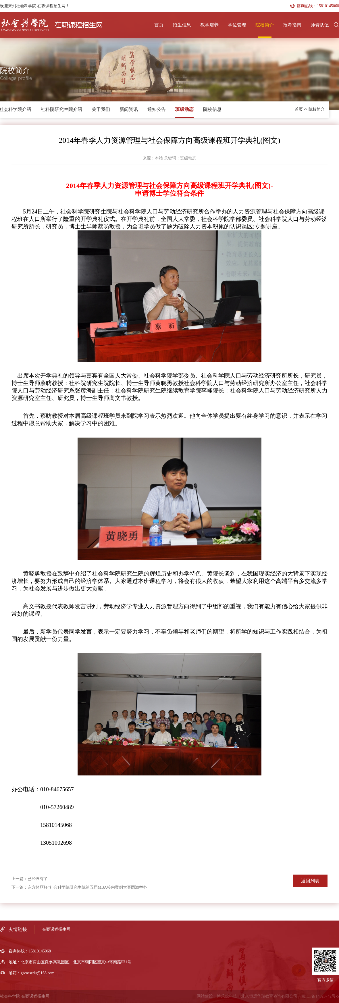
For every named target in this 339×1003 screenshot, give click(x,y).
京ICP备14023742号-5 (320, 996)
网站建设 (205, 996)
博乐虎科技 (227, 996)
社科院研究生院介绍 (61, 109)
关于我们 (101, 109)
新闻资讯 (129, 109)
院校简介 (264, 24)
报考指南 (292, 24)
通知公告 (156, 109)
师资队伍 (320, 24)
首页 (158, 24)
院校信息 (212, 109)
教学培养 (209, 24)
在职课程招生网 (56, 929)
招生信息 (182, 24)
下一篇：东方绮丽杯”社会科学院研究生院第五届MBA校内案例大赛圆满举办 (79, 887)
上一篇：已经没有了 (29, 879)
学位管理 (237, 24)
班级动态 (184, 109)
